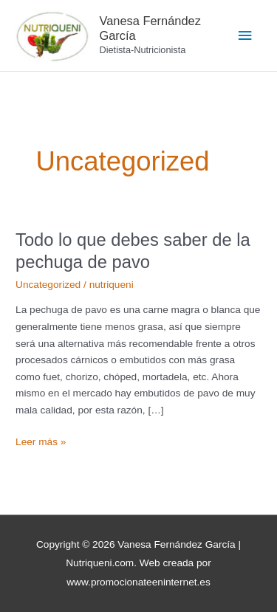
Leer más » (41, 440)
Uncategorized (48, 284)
